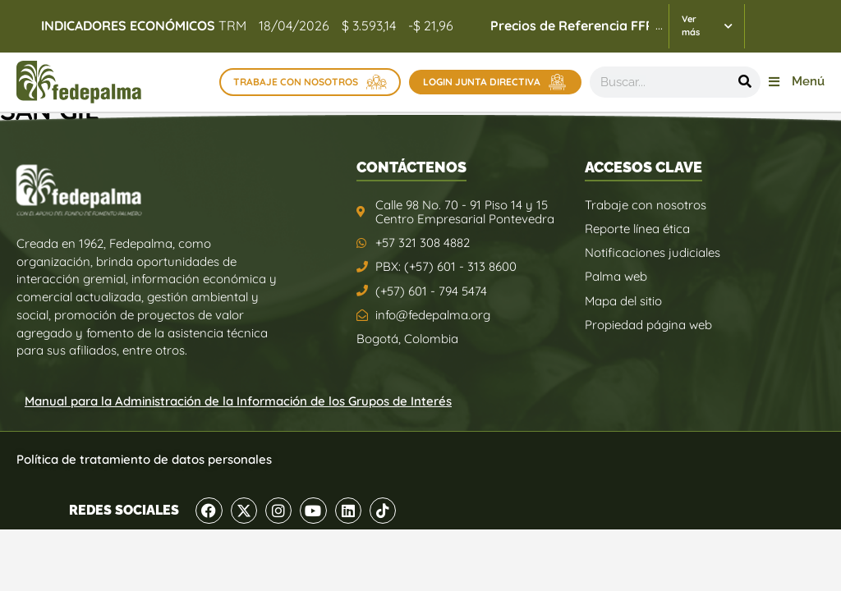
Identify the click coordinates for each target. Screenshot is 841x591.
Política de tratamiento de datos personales (144, 459)
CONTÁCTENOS (411, 167)
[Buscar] (745, 82)
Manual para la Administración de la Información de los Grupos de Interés (238, 401)
